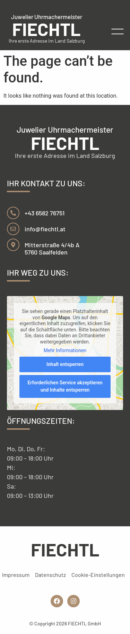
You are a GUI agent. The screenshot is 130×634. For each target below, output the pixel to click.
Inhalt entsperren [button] (65, 364)
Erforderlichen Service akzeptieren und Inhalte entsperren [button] (64, 385)
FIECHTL (46, 28)
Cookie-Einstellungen (98, 574)
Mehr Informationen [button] (65, 350)
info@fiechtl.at (45, 229)
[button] (118, 32)
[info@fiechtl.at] (13, 229)
